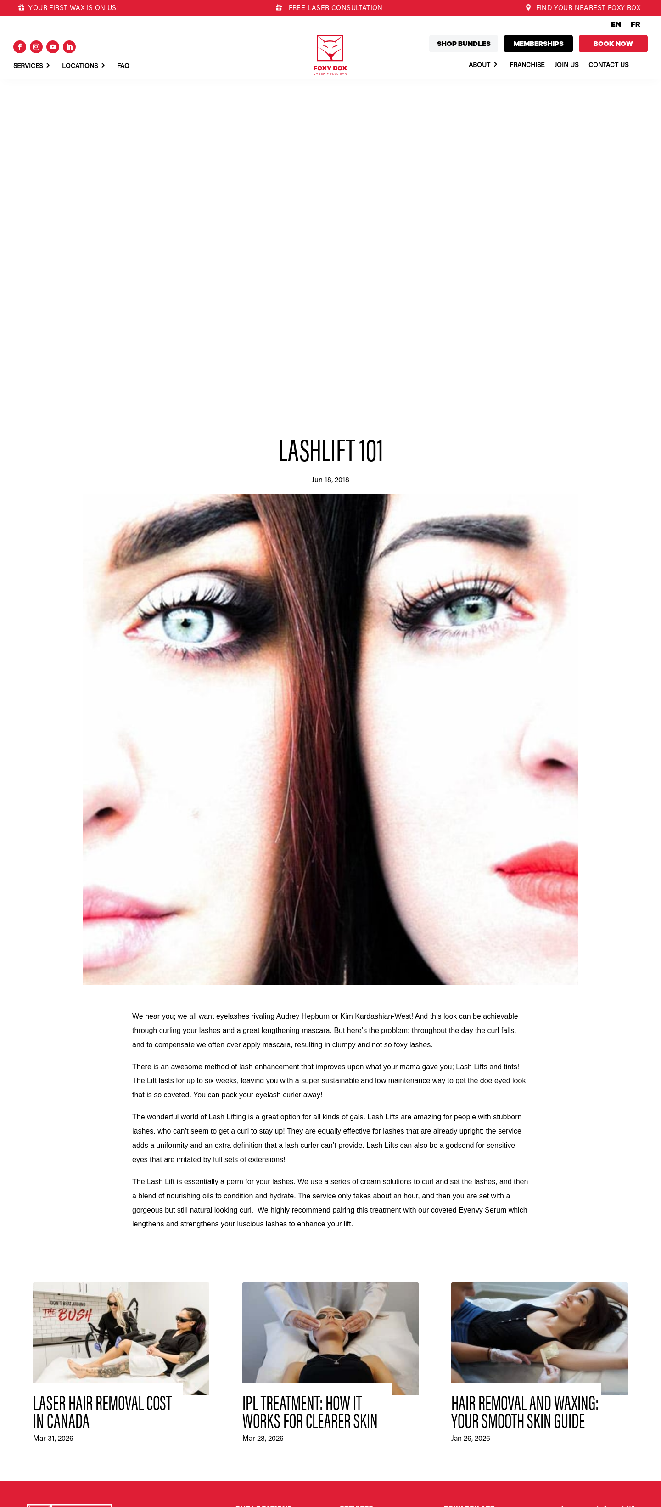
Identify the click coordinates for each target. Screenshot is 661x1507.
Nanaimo (247, 1329)
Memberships (539, 43)
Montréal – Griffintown (266, 1318)
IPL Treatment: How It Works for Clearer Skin (310, 1076)
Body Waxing (358, 1200)
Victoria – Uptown (260, 1459)
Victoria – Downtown (264, 1447)
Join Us (566, 65)
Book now (613, 43)
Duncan (246, 1271)
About (479, 65)
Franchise (527, 65)
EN (616, 24)
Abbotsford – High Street (270, 1188)
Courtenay (249, 1259)
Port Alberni (252, 1353)
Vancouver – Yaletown (266, 1435)
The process (461, 1319)
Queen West (252, 1376)
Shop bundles (464, 43)
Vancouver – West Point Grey (276, 1423)
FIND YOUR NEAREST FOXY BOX (582, 8)
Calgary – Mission (260, 1200)
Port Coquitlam (256, 1364)
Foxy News (355, 1313)
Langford (248, 1306)
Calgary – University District (274, 1212)
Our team (457, 1308)
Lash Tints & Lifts (364, 1223)
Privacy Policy (89, 1496)
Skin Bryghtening (364, 1212)
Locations (80, 66)
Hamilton (247, 1282)
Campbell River (256, 1235)
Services (28, 66)
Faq (123, 66)
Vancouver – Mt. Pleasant (270, 1412)
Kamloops (249, 1294)
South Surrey (253, 1400)
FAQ (346, 1290)
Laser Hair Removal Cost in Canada (102, 1076)
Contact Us (608, 65)
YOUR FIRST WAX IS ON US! (68, 8)
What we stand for (470, 1284)
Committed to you (469, 1296)
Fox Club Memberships (372, 1235)
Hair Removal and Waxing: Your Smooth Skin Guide (525, 1076)
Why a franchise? (468, 1273)
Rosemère (249, 1388)
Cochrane (249, 1247)
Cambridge (250, 1223)
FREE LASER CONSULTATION (334, 8)
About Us (353, 1278)
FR (635, 24)
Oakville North (255, 1341)
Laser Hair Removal (367, 1188)
